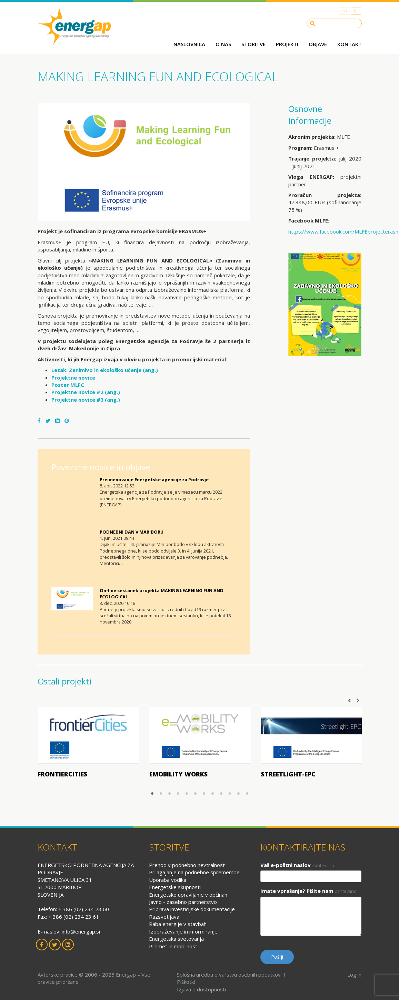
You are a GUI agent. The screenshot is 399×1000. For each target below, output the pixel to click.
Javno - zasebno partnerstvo (183, 901)
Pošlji (277, 956)
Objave (318, 44)
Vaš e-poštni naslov (285, 865)
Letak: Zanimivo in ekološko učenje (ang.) (104, 370)
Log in (354, 974)
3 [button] (169, 793)
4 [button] (178, 793)
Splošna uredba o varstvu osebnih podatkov (229, 974)
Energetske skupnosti (175, 887)
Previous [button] (349, 700)
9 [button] (221, 793)
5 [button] (186, 793)
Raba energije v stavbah (178, 923)
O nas (223, 44)
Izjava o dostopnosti (201, 989)
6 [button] (195, 793)
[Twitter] (48, 420)
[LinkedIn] (57, 420)
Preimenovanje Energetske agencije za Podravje (154, 479)
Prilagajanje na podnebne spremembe (194, 872)
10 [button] (229, 793)
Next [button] (358, 700)
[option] (88, 744)
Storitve (253, 44)
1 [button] (152, 793)
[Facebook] (39, 420)
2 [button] (160, 793)
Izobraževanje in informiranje (183, 931)
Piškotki (186, 981)
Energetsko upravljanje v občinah (188, 894)
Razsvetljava (164, 916)
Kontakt (349, 44)
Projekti (287, 44)
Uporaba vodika (167, 879)
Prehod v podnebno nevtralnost (187, 865)
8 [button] (212, 793)
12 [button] (247, 793)
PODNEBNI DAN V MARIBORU (131, 532)
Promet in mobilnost (173, 946)
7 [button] (204, 793)
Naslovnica (189, 44)
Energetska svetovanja (176, 938)
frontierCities (62, 774)
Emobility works (178, 774)
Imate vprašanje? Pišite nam (296, 890)
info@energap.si (81, 931)
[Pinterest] (66, 420)
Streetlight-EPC (288, 774)
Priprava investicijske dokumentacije (192, 909)
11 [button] (238, 793)
